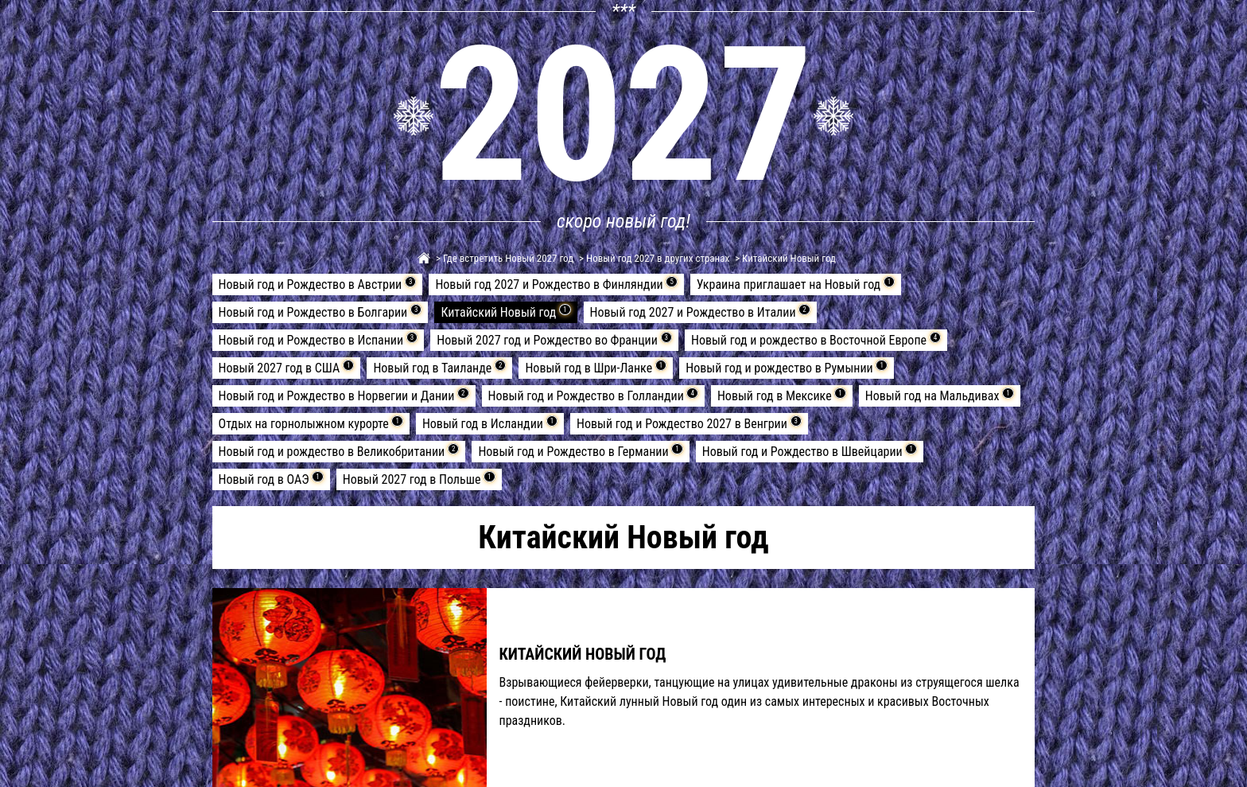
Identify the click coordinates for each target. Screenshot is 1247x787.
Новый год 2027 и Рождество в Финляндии (556, 284)
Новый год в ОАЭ (271, 479)
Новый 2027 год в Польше (419, 479)
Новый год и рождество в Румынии (787, 368)
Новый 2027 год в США (287, 368)
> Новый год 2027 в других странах (653, 258)
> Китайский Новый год (784, 258)
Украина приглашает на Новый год (796, 284)
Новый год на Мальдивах (939, 395)
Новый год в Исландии (489, 423)
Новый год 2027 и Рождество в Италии (700, 312)
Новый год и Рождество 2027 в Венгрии (689, 423)
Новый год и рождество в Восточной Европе (816, 340)
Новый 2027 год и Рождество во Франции (554, 340)
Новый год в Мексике (781, 395)
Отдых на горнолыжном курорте (311, 423)
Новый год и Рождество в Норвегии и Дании (344, 395)
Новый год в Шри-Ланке (595, 368)
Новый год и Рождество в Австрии (318, 284)
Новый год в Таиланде (439, 368)
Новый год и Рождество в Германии (580, 451)
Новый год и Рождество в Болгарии (320, 312)
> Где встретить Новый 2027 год (503, 258)
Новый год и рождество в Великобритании (339, 451)
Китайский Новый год (505, 312)
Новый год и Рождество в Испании (318, 340)
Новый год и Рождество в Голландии (593, 395)
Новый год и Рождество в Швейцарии (809, 451)
